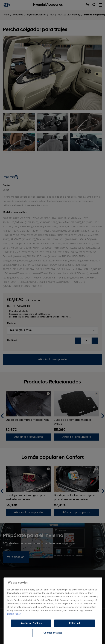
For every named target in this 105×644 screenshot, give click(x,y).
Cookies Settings (52, 633)
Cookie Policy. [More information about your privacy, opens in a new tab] (14, 614)
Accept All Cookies (31, 623)
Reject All (74, 623)
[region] (53, 610)
